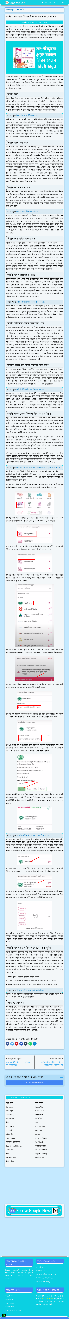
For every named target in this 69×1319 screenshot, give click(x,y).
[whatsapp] (46, 2)
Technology (9, 1303)
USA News (9, 1296)
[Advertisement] (34, 1185)
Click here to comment (34, 1082)
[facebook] (42, 2)
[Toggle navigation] (62, 2)
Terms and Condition (44, 1278)
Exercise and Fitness (13, 1310)
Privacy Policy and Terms (46, 1274)
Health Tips (9, 1307)
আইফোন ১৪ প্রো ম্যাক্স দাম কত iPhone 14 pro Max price (38, 467)
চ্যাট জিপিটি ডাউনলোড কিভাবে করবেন (30, 389)
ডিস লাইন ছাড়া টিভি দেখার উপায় (28, 115)
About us (39, 1267)
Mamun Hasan (47, 1298)
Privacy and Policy (43, 1281)
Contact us (40, 1270)
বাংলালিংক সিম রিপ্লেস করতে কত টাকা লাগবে (32, 835)
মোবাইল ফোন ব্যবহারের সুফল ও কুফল (34, 22)
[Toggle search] (58, 2)
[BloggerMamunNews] (34, 1210)
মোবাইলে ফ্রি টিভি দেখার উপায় (27, 211)
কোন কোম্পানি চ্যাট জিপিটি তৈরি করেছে (31, 302)
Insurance (9, 1299)
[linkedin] (50, 2)
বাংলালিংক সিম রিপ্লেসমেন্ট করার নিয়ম (30, 990)
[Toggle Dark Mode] (54, 2)
